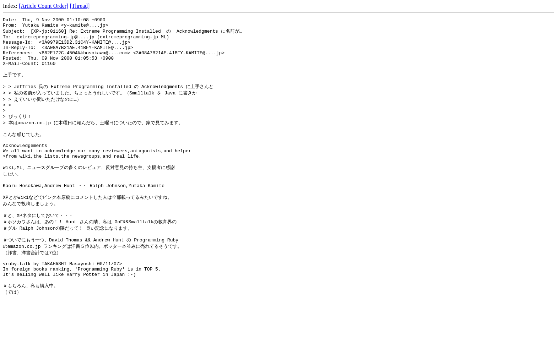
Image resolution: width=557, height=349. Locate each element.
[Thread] (80, 6)
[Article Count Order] (44, 6)
